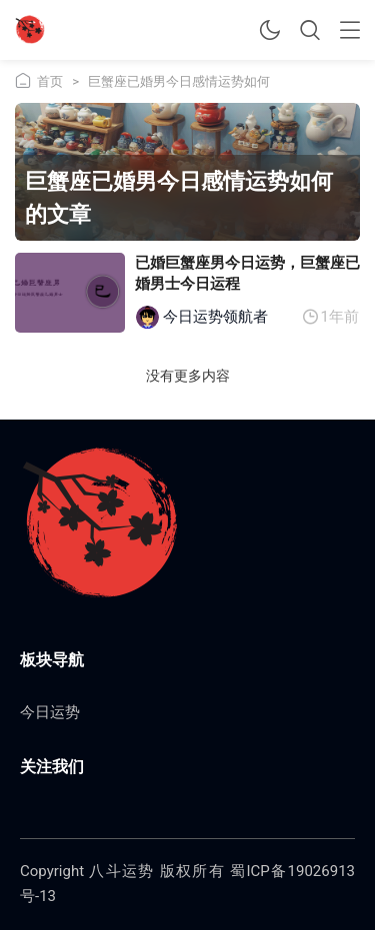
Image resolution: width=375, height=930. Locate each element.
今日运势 (50, 712)
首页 (50, 81)
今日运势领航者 (215, 317)
